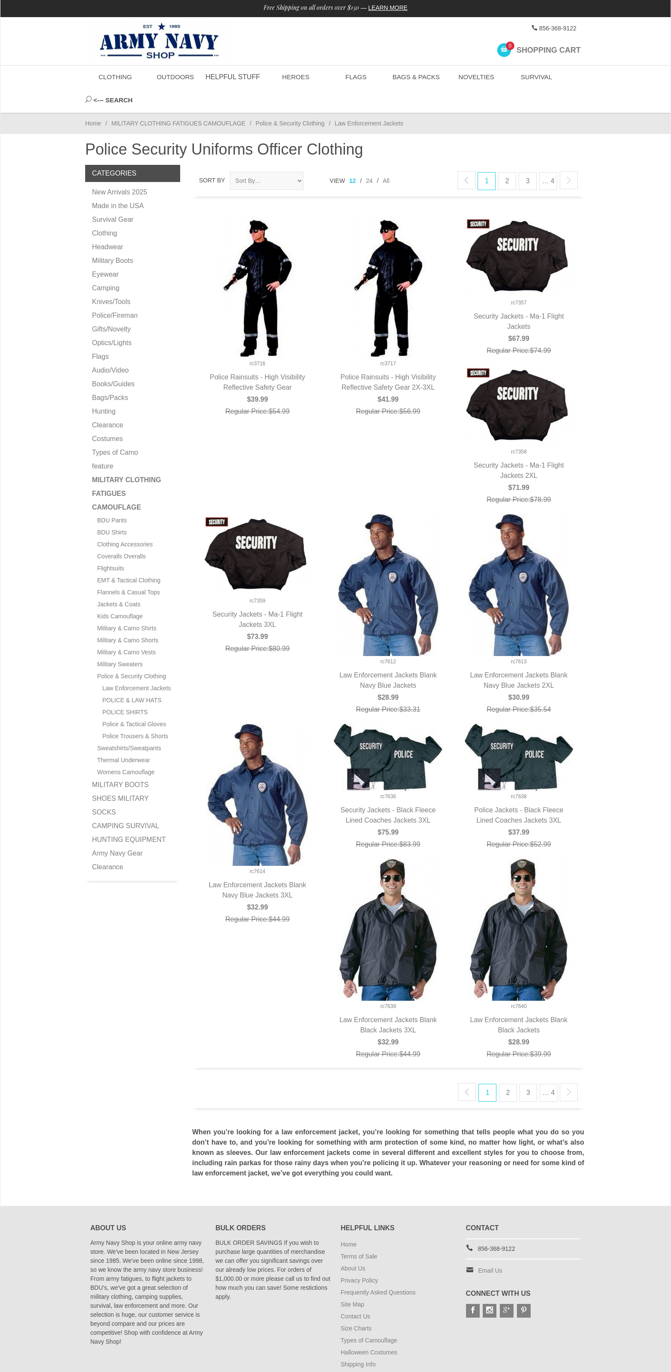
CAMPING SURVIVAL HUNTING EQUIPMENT (129, 808)
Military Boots (112, 236)
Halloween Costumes (369, 1328)
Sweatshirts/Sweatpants (129, 724)
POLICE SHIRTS (125, 688)
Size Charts (356, 1304)
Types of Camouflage (369, 1316)
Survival (535, 77)
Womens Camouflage (125, 748)
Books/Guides (113, 360)
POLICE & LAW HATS (131, 676)
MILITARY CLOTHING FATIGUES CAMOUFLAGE (178, 99)
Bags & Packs (415, 77)
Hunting (104, 387)
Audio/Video (110, 346)
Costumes (107, 414)
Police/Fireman (115, 291)
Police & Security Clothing (289, 99)
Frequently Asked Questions (378, 1268)
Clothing (115, 77)
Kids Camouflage (120, 592)
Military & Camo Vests (126, 628)
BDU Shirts (112, 508)
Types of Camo (115, 428)
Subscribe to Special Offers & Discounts (394, 1352)
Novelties (476, 77)
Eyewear (105, 250)
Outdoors (175, 77)
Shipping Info (358, 1340)
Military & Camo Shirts (126, 604)
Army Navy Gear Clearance (117, 836)
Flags (355, 77)
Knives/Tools (111, 277)
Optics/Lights (111, 318)
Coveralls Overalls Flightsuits (121, 538)
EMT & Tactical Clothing (128, 556)
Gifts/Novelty (111, 305)
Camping (105, 264)
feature (102, 442)
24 (369, 156)
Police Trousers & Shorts (135, 712)
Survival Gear (113, 195)
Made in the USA (118, 181)
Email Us (490, 1246)
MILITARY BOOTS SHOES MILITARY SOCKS (120, 774)
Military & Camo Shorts (127, 616)
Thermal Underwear (123, 736)
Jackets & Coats (118, 580)
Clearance (107, 401)
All (386, 156)
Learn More (388, 7)
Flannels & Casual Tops (128, 568)
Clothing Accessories (125, 520)
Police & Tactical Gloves (134, 700)
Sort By (212, 156)
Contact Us (355, 1292)
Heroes (295, 77)
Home (93, 99)
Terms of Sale (359, 1232)
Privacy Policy (359, 1256)
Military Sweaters (120, 640)
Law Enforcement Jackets (136, 664)
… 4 (548, 157)
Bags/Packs (110, 373)
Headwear (107, 223)
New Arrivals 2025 (119, 168)
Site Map (352, 1280)
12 (352, 156)
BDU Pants (112, 496)
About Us (353, 1244)
